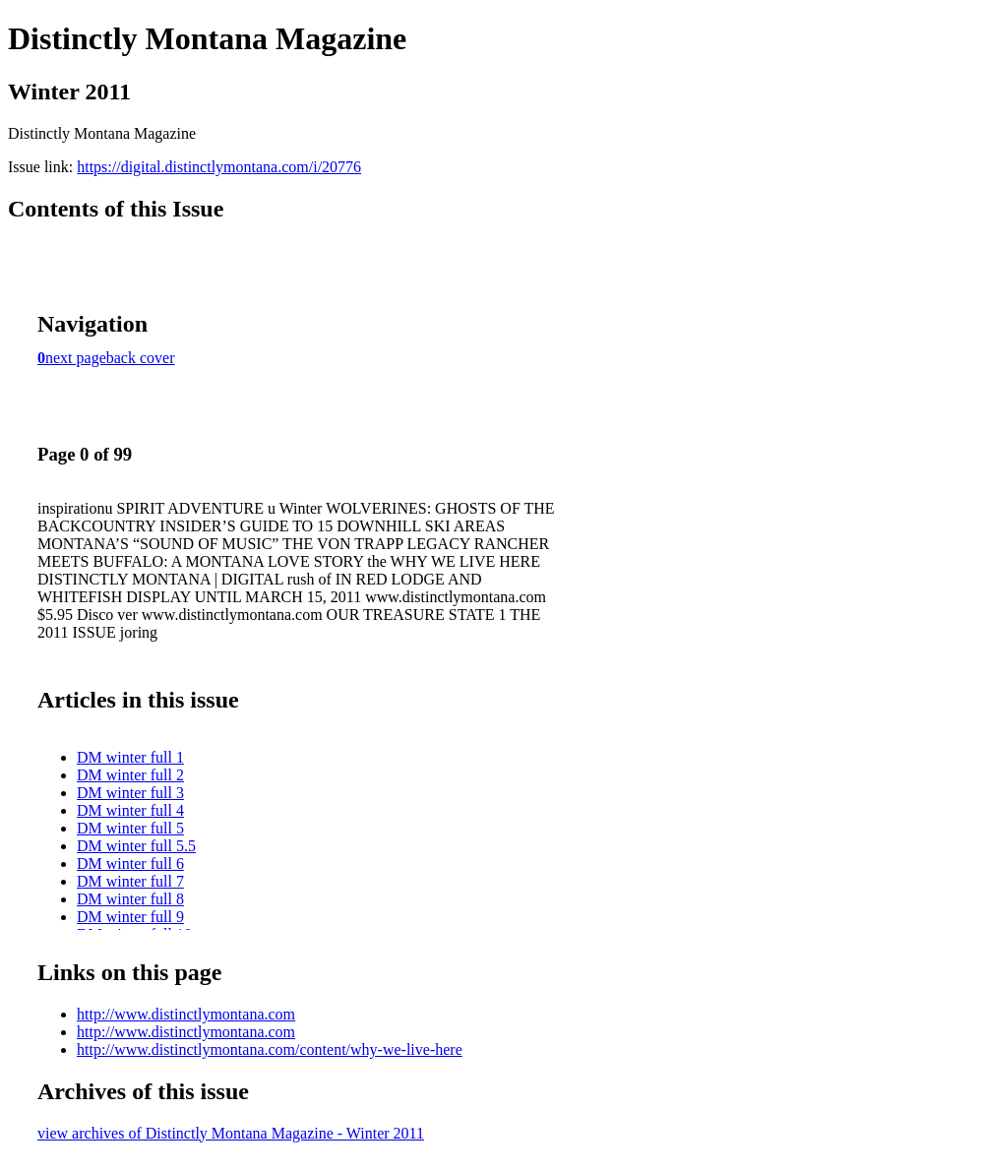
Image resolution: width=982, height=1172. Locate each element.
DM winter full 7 (130, 881)
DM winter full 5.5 (136, 845)
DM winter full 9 (130, 916)
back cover (140, 357)
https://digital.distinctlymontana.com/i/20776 (219, 166)
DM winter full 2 (130, 775)
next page (75, 357)
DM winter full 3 (130, 792)
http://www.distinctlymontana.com (186, 1014)
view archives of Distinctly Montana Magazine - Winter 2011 (230, 1133)
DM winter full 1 (130, 757)
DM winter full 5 (130, 828)
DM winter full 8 (130, 899)
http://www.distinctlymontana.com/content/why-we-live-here (269, 1049)
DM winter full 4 (130, 810)
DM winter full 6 (130, 863)
